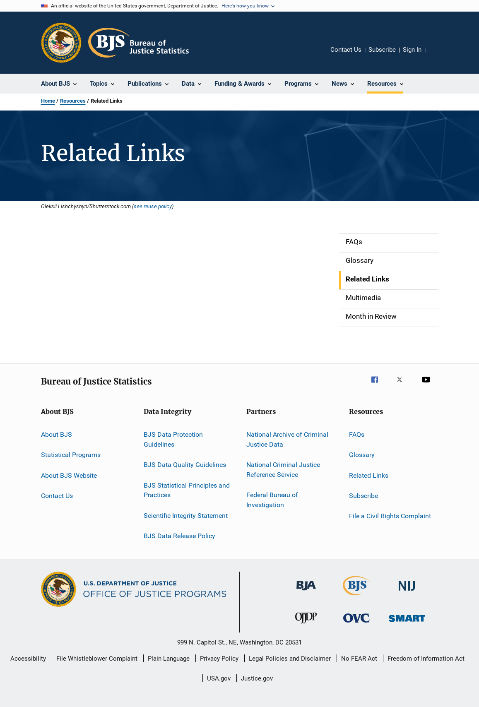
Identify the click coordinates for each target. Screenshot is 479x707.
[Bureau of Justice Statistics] (356, 597)
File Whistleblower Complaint (96, 658)
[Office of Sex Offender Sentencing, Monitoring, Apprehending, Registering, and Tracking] (407, 623)
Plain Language (169, 658)
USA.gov (219, 678)
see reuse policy (153, 206)
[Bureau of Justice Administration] (306, 592)
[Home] (138, 43)
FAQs (356, 434)
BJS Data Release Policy (179, 536)
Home (48, 101)
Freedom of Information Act (426, 658)
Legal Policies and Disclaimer (290, 658)
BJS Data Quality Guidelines (185, 465)
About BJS (56, 434)
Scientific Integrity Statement (186, 515)
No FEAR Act (359, 658)
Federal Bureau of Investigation (272, 500)
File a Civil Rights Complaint (390, 516)
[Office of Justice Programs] (61, 42)
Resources (73, 101)
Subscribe (382, 49)
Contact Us (345, 49)
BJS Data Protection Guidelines (173, 439)
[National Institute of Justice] (407, 592)
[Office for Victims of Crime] (356, 624)
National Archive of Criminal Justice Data (287, 439)
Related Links (368, 475)
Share (438, 55)
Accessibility (28, 658)
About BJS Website (69, 475)
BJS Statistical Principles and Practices (187, 490)
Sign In (412, 49)
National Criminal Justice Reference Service (283, 470)
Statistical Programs (71, 455)
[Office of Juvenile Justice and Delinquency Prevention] (306, 625)
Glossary (362, 455)
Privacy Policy (219, 658)
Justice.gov (257, 678)
